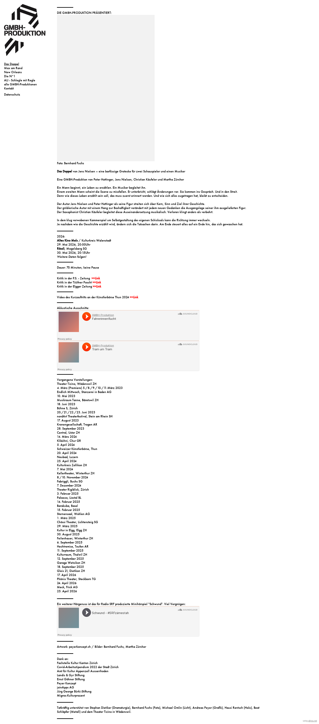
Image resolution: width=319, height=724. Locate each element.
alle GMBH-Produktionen (20, 84)
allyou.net (312, 721)
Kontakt (9, 88)
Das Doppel (11, 64)
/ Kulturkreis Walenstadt (84, 240)
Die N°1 (9, 76)
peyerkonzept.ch (80, 647)
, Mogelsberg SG (72, 248)
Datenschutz (12, 94)
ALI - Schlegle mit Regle (19, 80)
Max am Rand (13, 68)
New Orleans (13, 72)
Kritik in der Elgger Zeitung (75, 286)
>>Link (96, 278)
